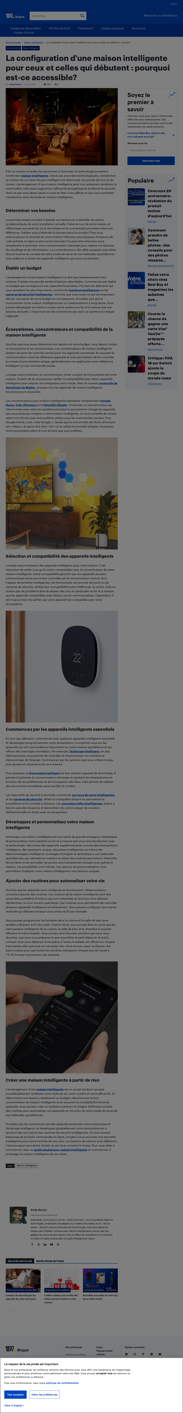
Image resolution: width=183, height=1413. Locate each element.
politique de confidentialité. (62, 1382)
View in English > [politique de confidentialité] (14, 1405)
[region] (91, 1385)
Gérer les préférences (44, 1394)
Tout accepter (15, 1394)
